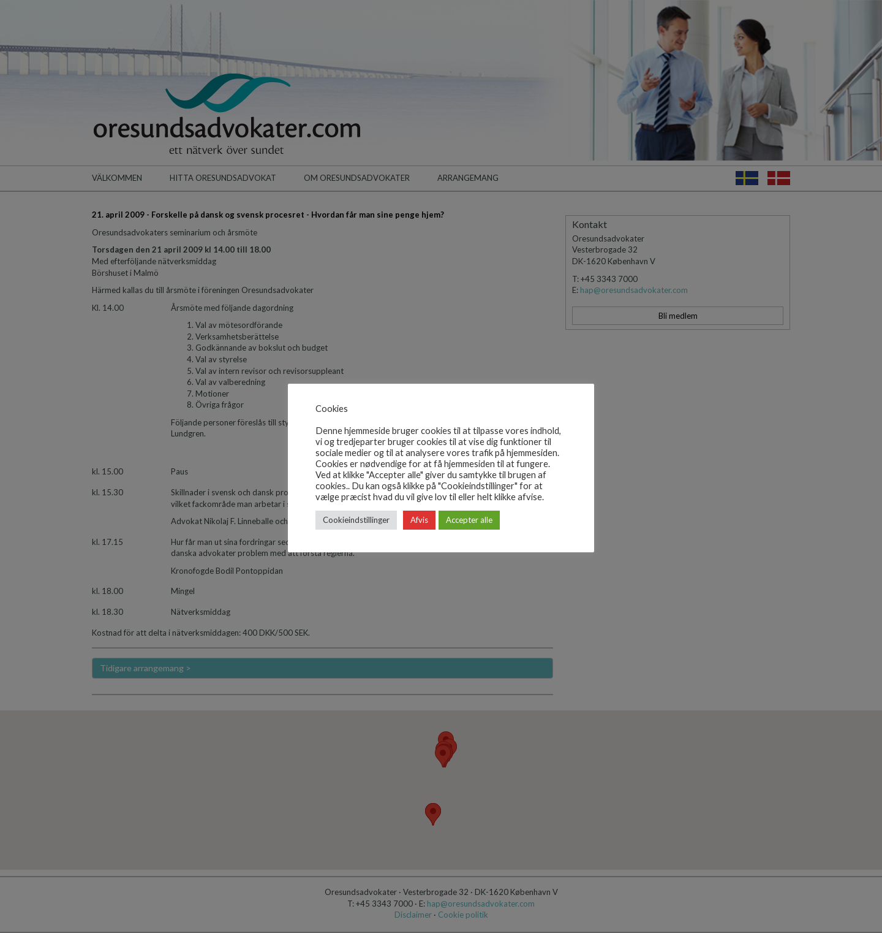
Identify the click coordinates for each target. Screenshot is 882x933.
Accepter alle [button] (469, 520)
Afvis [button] (419, 520)
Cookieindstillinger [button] (356, 520)
